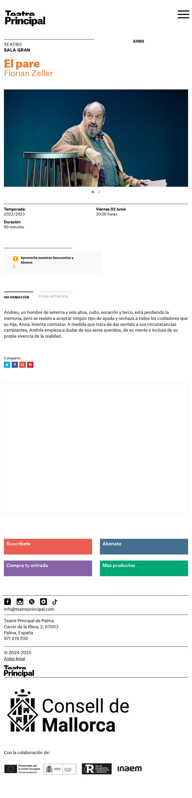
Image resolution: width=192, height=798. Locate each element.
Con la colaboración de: (27, 752)
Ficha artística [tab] (53, 296)
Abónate (112, 543)
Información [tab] (16, 296)
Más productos (119, 565)
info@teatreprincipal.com (29, 609)
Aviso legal (14, 658)
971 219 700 (16, 638)
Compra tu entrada (27, 565)
